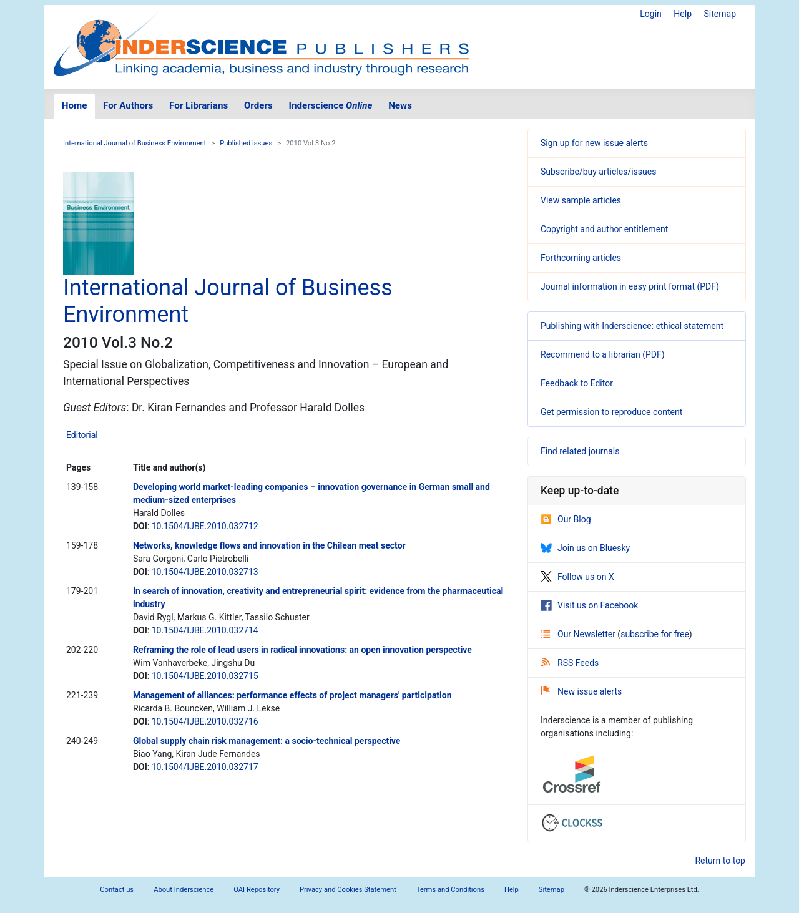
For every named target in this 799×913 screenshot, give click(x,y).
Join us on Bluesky (585, 548)
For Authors (128, 105)
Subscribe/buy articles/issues (598, 172)
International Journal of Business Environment (134, 143)
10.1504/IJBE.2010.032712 (205, 526)
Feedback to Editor (577, 383)
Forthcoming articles (581, 258)
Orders (258, 105)
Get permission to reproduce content (611, 412)
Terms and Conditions (450, 890)
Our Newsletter (579, 634)
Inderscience (331, 105)
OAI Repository (256, 890)
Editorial (82, 435)
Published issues (246, 143)
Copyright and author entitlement (604, 229)
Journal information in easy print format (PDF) (630, 286)
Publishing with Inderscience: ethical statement (632, 326)
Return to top (720, 861)
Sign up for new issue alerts (594, 143)
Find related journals (580, 451)
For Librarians (198, 105)
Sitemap (720, 14)
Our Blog (566, 519)
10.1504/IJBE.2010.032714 (205, 630)
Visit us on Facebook (589, 605)
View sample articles (581, 200)
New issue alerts (581, 691)
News (400, 105)
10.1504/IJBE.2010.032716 (205, 721)
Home (74, 105)
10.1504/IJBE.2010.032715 (205, 676)
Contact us (117, 890)
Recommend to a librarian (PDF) (603, 354)
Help (683, 14)
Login (651, 14)
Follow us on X (577, 577)
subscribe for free (654, 634)
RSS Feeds (570, 663)
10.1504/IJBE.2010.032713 (205, 572)
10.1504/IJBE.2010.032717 (205, 767)
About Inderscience (183, 890)
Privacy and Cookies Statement (348, 890)
